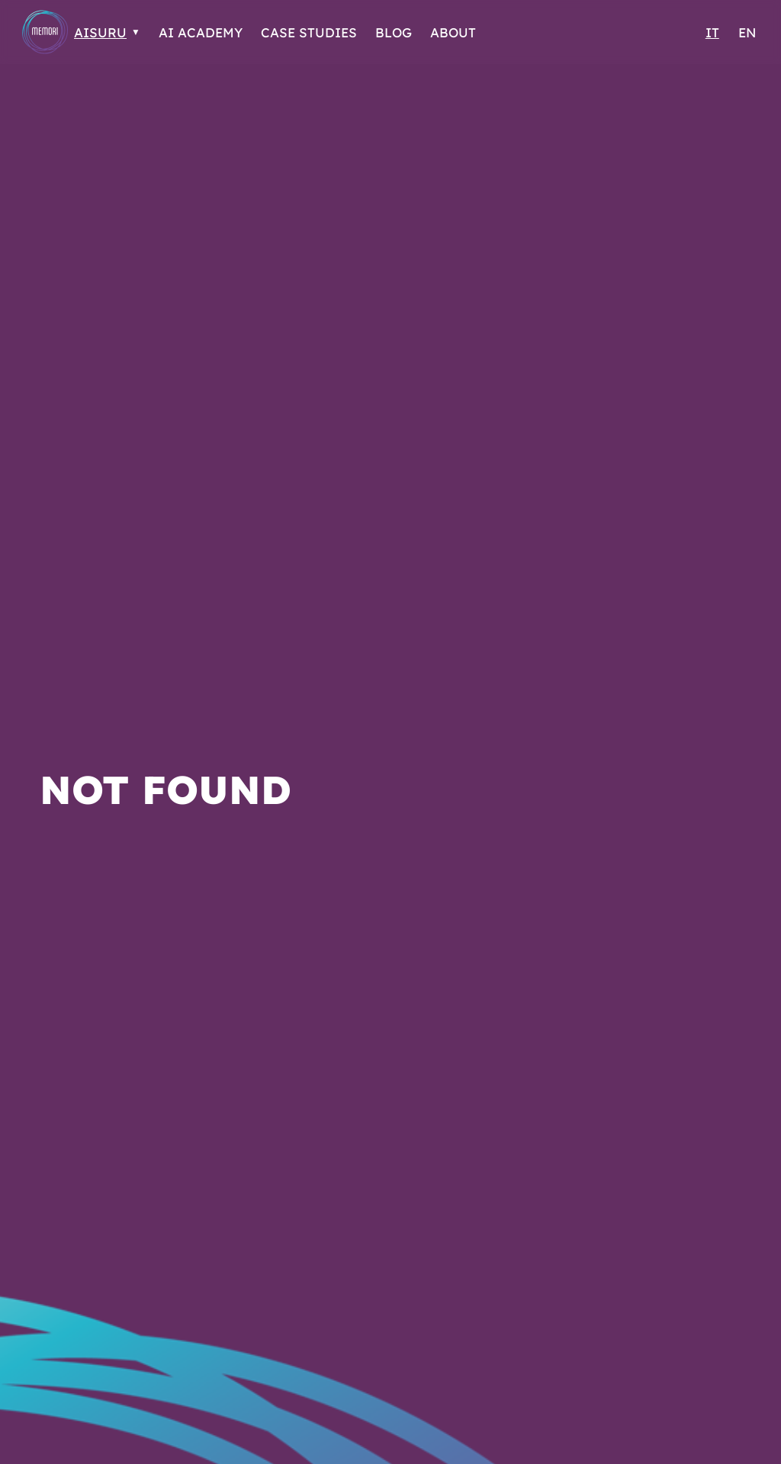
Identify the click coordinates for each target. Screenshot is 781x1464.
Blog (393, 32)
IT (712, 32)
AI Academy (201, 32)
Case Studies (309, 32)
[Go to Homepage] (45, 32)
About (453, 32)
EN (747, 32)
